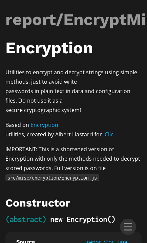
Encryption (44, 125)
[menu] (128, 227)
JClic (108, 134)
